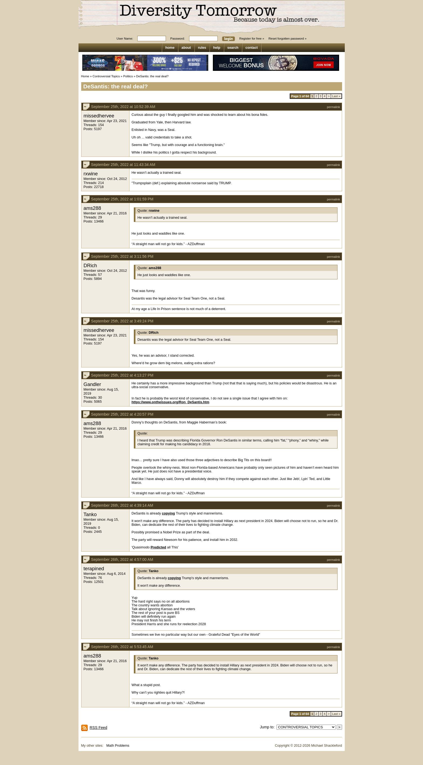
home (170, 48)
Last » (336, 96)
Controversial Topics (106, 76)
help (216, 48)
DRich (90, 265)
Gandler (92, 384)
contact (251, 48)
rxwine (91, 173)
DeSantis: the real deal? (152, 76)
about (186, 48)
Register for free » (251, 38)
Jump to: (268, 727)
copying (168, 513)
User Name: (125, 38)
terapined (94, 568)
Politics (128, 76)
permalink (333, 107)
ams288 (92, 208)
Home (85, 76)
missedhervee (99, 116)
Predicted (158, 547)
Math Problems (117, 745)
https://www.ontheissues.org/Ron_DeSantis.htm (171, 402)
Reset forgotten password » (287, 38)
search (232, 48)
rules (202, 48)
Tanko (90, 514)
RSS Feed (98, 727)
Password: (177, 38)
